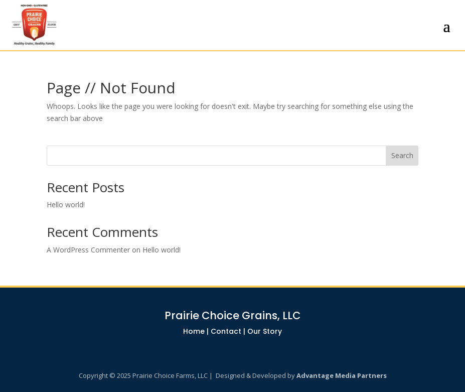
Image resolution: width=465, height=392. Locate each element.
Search (402, 155)
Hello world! (66, 204)
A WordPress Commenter (88, 249)
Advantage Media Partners (341, 375)
